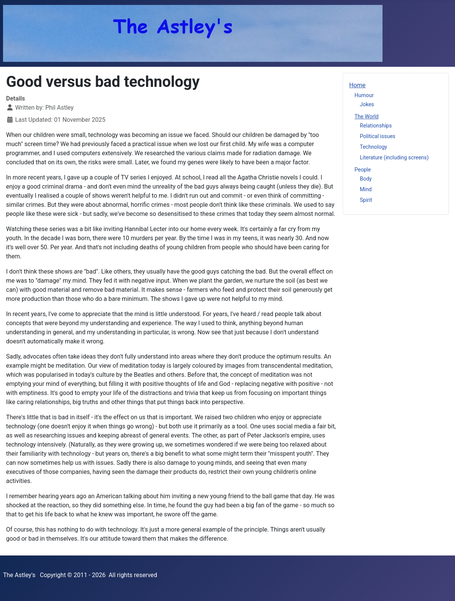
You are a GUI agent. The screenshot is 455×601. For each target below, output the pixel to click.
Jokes (367, 104)
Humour (363, 95)
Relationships (376, 126)
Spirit (366, 200)
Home (357, 85)
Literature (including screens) (394, 157)
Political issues (377, 136)
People (362, 170)
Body (366, 179)
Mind (366, 189)
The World (366, 116)
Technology (373, 147)
